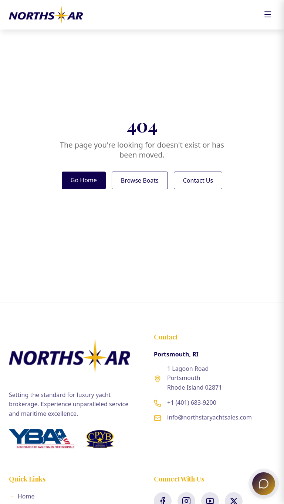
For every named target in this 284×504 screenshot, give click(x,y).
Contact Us (198, 180)
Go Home (84, 180)
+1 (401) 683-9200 (191, 402)
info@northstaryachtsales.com (209, 417)
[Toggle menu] (267, 15)
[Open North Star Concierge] (263, 483)
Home (22, 496)
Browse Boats (140, 180)
